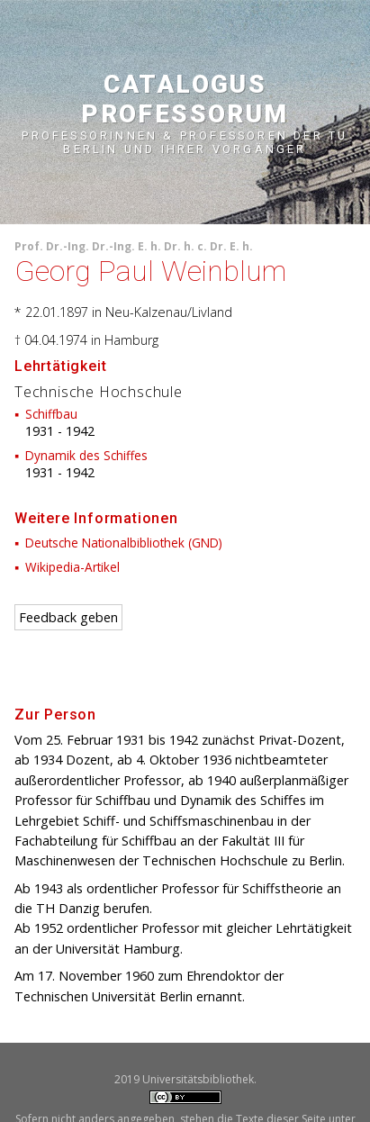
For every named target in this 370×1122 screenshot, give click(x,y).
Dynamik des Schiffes (86, 455)
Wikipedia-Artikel (72, 566)
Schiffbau (51, 413)
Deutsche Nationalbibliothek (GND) (123, 542)
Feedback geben (68, 617)
